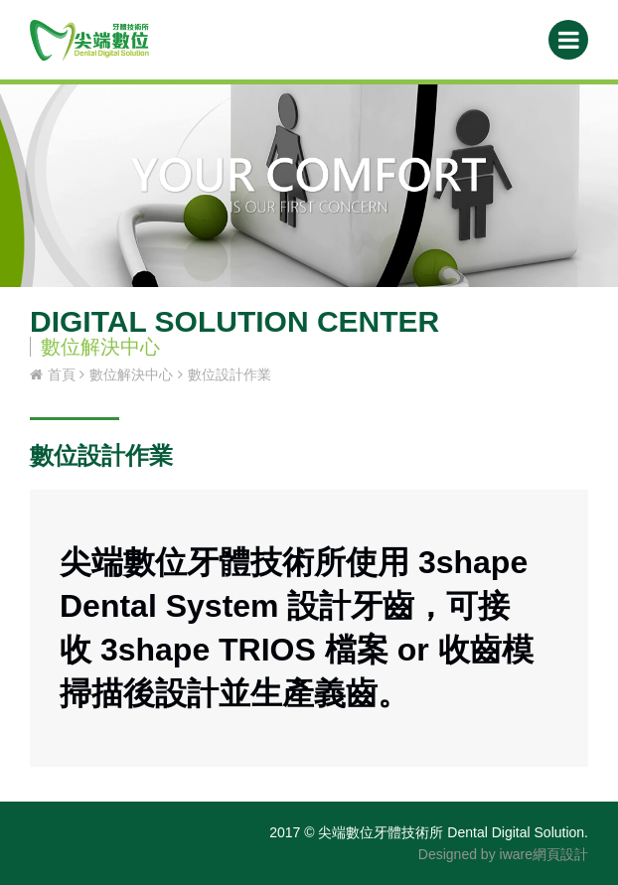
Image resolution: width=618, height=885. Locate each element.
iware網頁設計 (544, 854)
